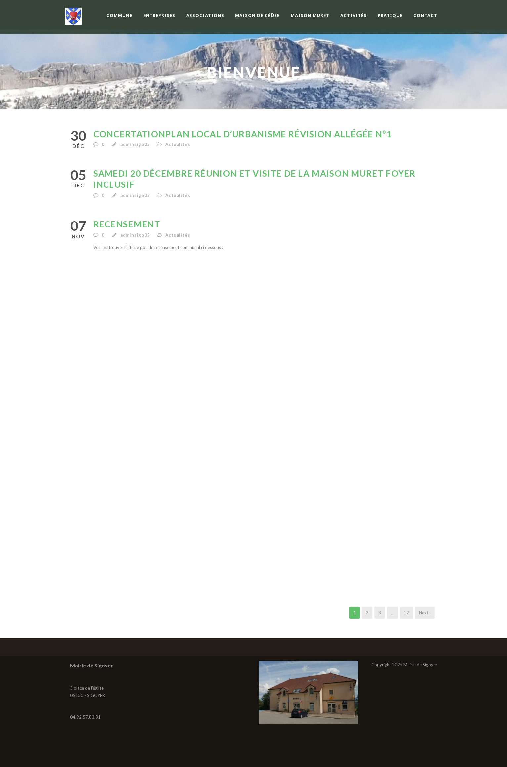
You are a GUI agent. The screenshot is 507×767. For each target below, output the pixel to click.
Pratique (390, 15)
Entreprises (159, 15)
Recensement (126, 224)
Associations (205, 15)
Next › (425, 612)
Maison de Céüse (257, 15)
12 (406, 612)
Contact (425, 15)
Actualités (177, 144)
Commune (119, 15)
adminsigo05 (135, 144)
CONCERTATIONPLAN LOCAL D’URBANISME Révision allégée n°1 (242, 134)
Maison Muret (310, 15)
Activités (353, 15)
